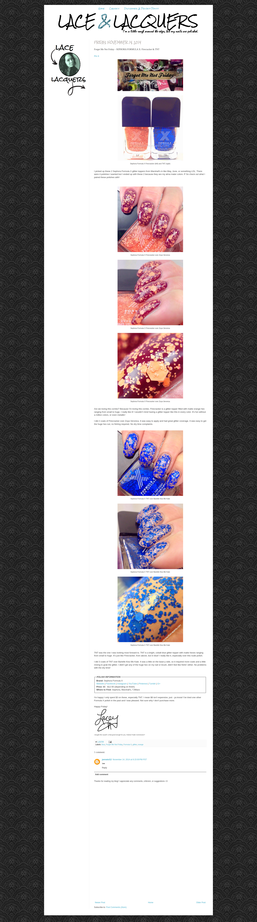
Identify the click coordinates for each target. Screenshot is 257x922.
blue (103, 744)
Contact (114, 8)
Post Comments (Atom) (116, 907)
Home (101, 8)
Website (100, 683)
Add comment (101, 774)
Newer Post (100, 902)
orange (140, 744)
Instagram (122, 683)
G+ (158, 683)
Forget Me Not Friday (114, 744)
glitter (135, 744)
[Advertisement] (150, 876)
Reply (104, 768)
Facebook (110, 683)
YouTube (132, 683)
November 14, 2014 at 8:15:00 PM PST (130, 759)
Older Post (201, 902)
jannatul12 (107, 759)
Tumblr (152, 683)
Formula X (127, 744)
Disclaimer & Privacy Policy (141, 8)
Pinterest (143, 683)
